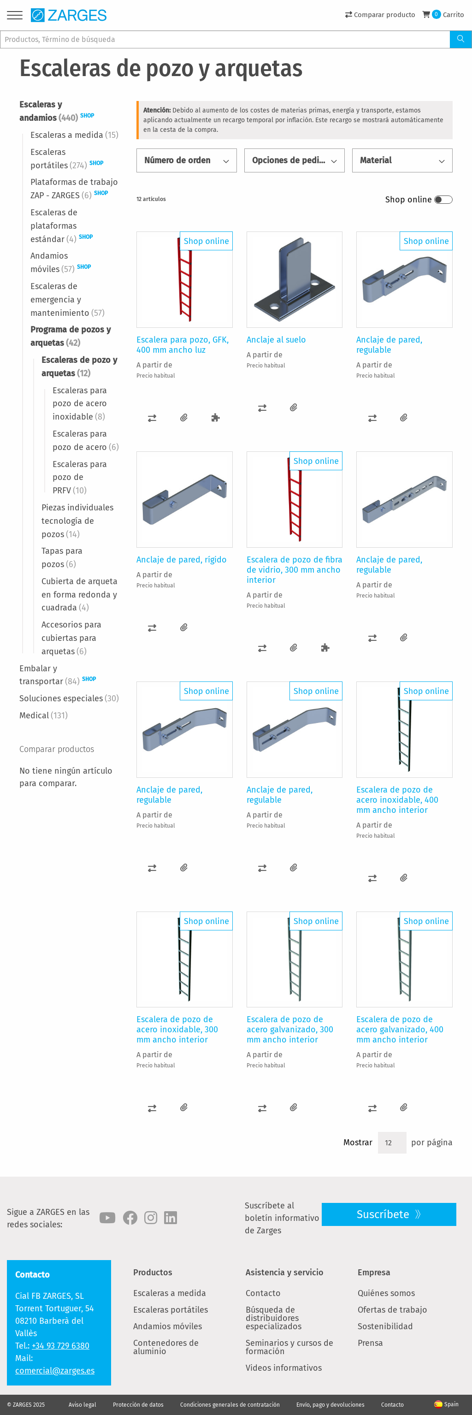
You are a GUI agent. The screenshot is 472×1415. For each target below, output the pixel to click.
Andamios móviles (60, 262)
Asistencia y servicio (285, 1272)
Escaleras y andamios (56, 111)
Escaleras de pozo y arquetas (79, 367)
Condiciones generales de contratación (230, 1405)
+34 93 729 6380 (60, 1346)
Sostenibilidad (385, 1326)
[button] (152, 418)
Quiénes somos (386, 1293)
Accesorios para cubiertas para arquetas (71, 638)
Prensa (370, 1343)
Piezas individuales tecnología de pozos (77, 521)
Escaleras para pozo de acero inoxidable (80, 403)
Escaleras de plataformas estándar (61, 225)
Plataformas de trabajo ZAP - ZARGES (74, 189)
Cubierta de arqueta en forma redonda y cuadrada (79, 594)
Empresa (374, 1272)
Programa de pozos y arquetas (70, 336)
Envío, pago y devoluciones (330, 1405)
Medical (43, 715)
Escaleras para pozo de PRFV (80, 477)
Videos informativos (284, 1368)
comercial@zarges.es (54, 1371)
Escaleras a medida (74, 135)
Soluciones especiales (69, 698)
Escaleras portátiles (66, 159)
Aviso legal (82, 1405)
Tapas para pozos (62, 557)
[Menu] (15, 17)
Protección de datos (138, 1405)
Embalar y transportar (57, 675)
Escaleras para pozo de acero (86, 440)
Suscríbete (384, 1214)
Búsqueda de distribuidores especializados (273, 1318)
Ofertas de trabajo (392, 1310)
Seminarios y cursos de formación (289, 1347)
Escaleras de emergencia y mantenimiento (67, 299)
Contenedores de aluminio (166, 1347)
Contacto (263, 1293)
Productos (152, 1272)
